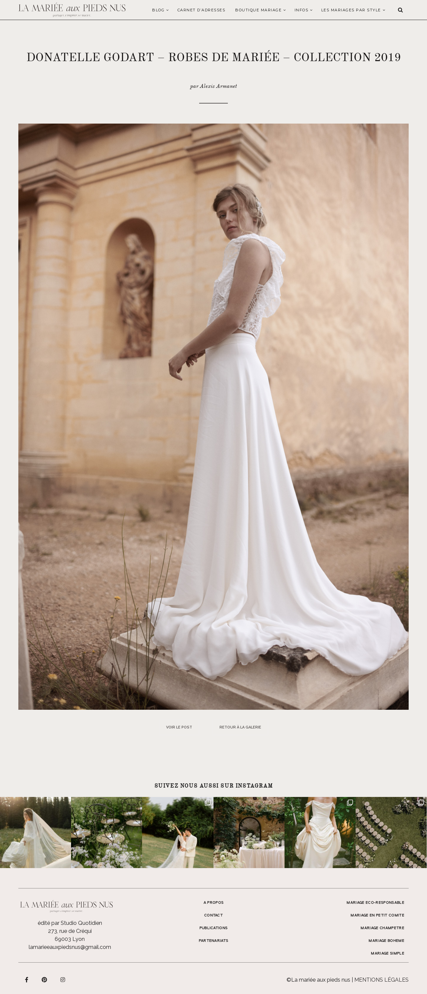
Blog (158, 10)
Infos (302, 10)
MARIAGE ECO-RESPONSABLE (375, 902)
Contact (213, 915)
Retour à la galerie (240, 727)
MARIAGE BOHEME (386, 941)
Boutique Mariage (258, 10)
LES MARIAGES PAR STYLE (351, 10)
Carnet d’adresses (201, 10)
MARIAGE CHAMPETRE (382, 928)
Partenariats (214, 941)
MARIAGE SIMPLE (387, 953)
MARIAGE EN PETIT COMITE (377, 915)
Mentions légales (381, 980)
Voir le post (179, 727)
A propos (213, 902)
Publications (213, 928)
